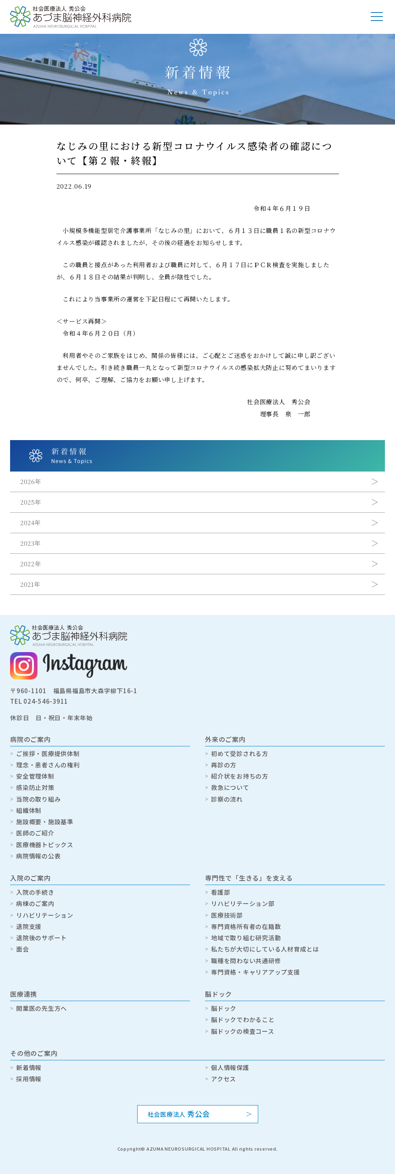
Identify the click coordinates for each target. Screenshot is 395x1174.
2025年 (30, 502)
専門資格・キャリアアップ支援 (255, 972)
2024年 (30, 522)
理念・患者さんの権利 (48, 765)
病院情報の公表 (38, 856)
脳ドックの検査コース (242, 1031)
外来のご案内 (225, 739)
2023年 (30, 543)
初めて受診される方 (239, 753)
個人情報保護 (230, 1067)
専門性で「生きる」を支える (249, 878)
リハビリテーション (44, 915)
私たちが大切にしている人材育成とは (265, 949)
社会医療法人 (179, 1113)
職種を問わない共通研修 (246, 960)
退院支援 (29, 926)
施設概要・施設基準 (44, 821)
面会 (22, 949)
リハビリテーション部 (243, 903)
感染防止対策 (35, 787)
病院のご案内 (30, 739)
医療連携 (23, 994)
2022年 (30, 563)
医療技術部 (227, 915)
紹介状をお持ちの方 (239, 776)
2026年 (30, 481)
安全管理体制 (35, 776)
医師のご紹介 (35, 833)
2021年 (30, 584)
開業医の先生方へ (41, 1008)
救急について (230, 787)
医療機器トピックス (44, 844)
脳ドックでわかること (243, 1019)
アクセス (223, 1078)
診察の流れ (227, 799)
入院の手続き (35, 892)
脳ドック (218, 994)
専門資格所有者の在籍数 (246, 926)
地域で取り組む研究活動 (246, 937)
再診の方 (223, 765)
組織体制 (29, 810)
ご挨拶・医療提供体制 (48, 753)
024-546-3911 (45, 701)
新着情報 (29, 1067)
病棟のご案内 (35, 903)
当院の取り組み (38, 799)
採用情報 (29, 1078)
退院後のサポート (41, 937)
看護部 (220, 892)
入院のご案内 (30, 878)
